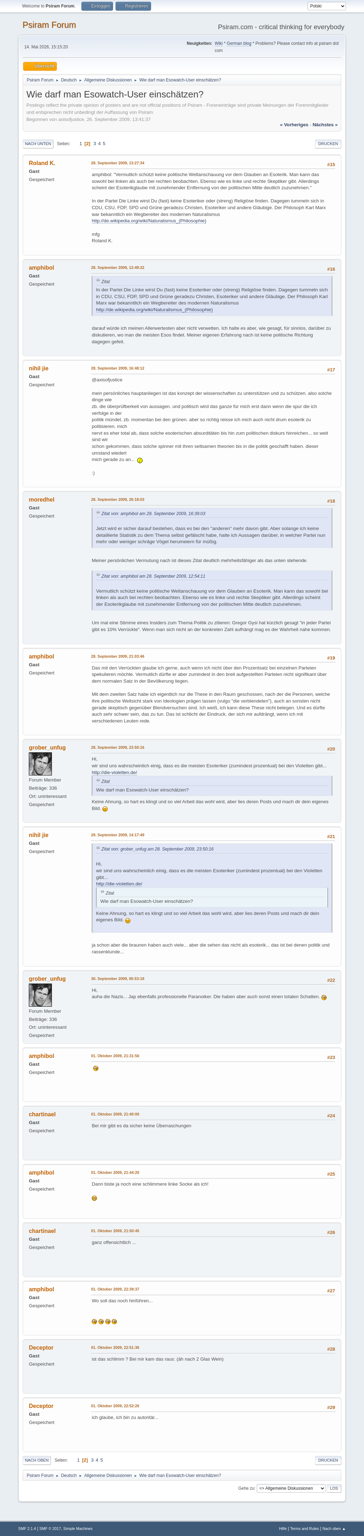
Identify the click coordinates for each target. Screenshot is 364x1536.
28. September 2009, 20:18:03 (117, 499)
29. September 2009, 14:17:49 (117, 835)
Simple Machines (77, 1528)
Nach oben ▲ (334, 1528)
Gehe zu (246, 1487)
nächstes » (324, 124)
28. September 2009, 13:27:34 (117, 163)
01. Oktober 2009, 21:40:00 (115, 1114)
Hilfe (283, 1528)
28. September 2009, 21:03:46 (117, 656)
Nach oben (37, 1460)
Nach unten (38, 144)
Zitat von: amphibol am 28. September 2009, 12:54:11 (153, 576)
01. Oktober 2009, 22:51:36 (115, 1347)
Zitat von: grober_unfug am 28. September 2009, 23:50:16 (157, 849)
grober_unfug (47, 748)
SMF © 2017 (50, 1528)
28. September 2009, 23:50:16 (117, 747)
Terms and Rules (304, 1528)
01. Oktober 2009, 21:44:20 (115, 1172)
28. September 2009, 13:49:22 (117, 267)
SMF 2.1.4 (27, 1528)
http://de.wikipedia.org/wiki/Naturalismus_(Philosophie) (149, 220)
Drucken (328, 144)
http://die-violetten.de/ (114, 772)
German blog (239, 43)
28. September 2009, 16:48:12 (117, 368)
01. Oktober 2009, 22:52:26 (115, 1406)
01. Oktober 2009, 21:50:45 (115, 1231)
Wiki (219, 43)
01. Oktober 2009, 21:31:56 (115, 1056)
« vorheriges (294, 124)
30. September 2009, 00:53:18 (117, 978)
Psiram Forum (49, 25)
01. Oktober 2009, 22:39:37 (115, 1289)
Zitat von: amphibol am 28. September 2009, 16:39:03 (153, 513)
